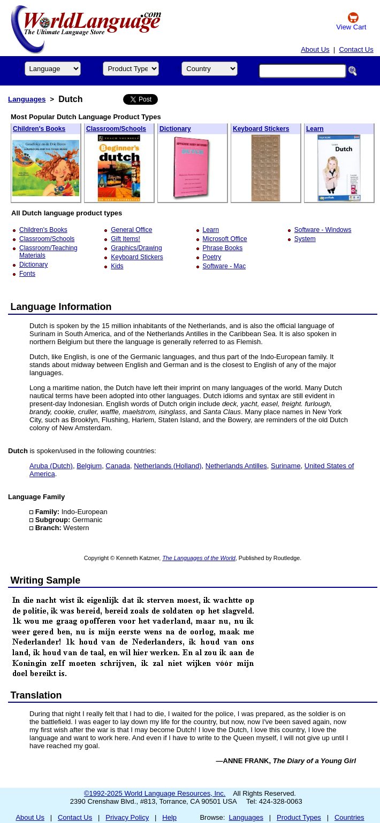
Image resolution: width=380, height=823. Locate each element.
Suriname (286, 466)
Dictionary (175, 129)
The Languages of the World (198, 558)
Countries (349, 817)
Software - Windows (323, 230)
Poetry (212, 257)
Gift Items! (125, 239)
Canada (117, 466)
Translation (36, 695)
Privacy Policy (127, 817)
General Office (131, 230)
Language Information (61, 306)
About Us (315, 49)
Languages (26, 99)
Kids (117, 266)
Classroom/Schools (116, 129)
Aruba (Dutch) (51, 466)
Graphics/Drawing (136, 248)
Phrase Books (223, 248)
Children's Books (39, 129)
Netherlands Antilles (236, 466)
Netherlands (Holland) (167, 466)
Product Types (299, 817)
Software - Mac (224, 266)
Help (169, 817)
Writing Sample (46, 580)
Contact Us (356, 49)
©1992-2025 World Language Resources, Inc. (154, 793)
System (305, 239)
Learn (315, 129)
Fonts (27, 273)
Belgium (89, 466)
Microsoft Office (225, 239)
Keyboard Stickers (261, 129)
